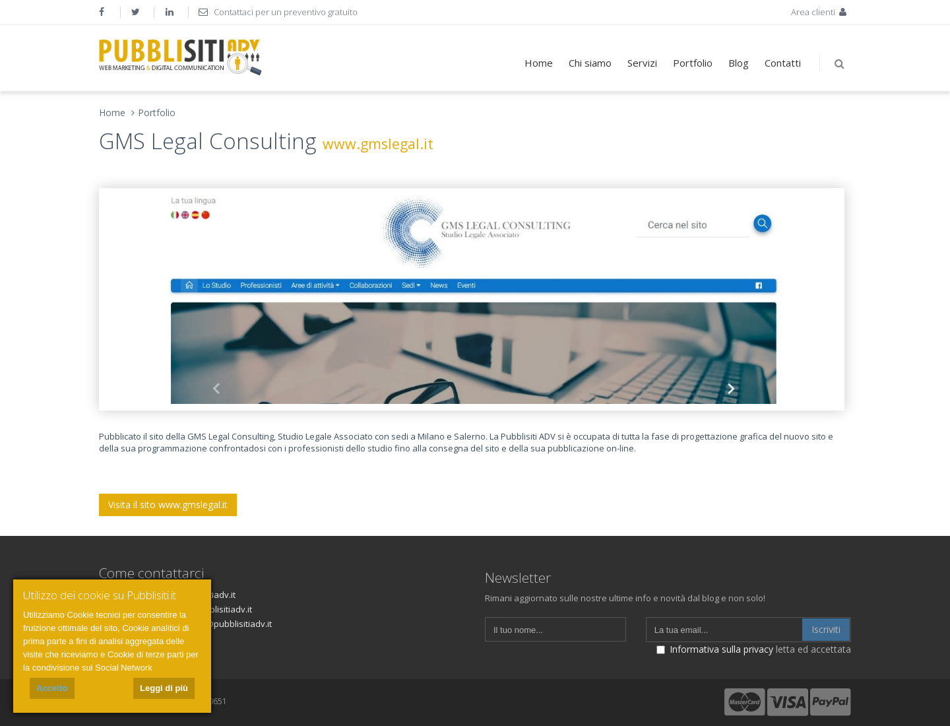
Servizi (642, 62)
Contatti (783, 62)
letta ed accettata (753, 649)
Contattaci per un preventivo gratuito (278, 12)
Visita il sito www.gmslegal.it (168, 504)
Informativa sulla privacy (721, 649)
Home (538, 62)
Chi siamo (590, 62)
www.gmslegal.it (378, 143)
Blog (738, 62)
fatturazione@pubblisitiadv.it (214, 624)
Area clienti (820, 12)
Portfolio (692, 62)
